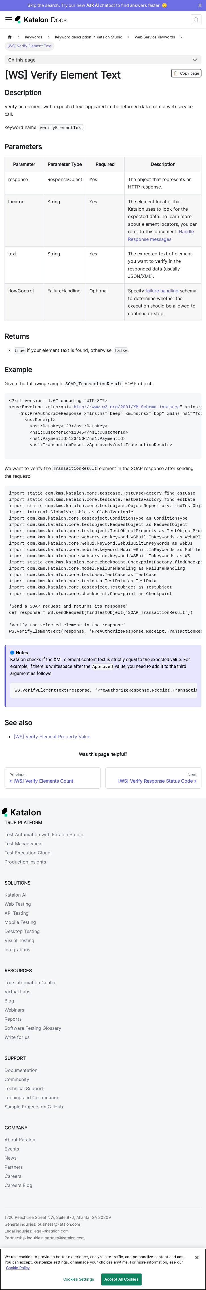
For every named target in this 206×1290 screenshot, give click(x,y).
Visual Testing (19, 940)
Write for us (17, 1037)
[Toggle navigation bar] (9, 19)
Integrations (17, 949)
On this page (21, 60)
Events (12, 1149)
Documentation (21, 1070)
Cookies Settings (78, 1279)
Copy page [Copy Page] (186, 73)
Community (17, 1079)
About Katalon (20, 1140)
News (10, 1158)
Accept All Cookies (121, 1279)
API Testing (17, 913)
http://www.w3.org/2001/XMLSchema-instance (127, 407)
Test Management (24, 843)
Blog (9, 1001)
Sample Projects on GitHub (34, 1106)
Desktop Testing (22, 931)
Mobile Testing (20, 922)
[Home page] (10, 37)
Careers (13, 1176)
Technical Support (24, 1088)
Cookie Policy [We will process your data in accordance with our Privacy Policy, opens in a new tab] (18, 1268)
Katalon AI (15, 895)
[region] (103, 1269)
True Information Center (30, 982)
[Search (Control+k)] (196, 19)
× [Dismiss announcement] (200, 5)
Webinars (14, 1010)
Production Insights (25, 862)
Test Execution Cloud (28, 853)
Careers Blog (18, 1185)
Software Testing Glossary (33, 1028)
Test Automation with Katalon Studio (44, 834)
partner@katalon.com (65, 1237)
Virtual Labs (17, 991)
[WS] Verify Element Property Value (52, 736)
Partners (14, 1167)
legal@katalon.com (51, 1231)
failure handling (162, 291)
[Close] (197, 1257)
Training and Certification (32, 1097)
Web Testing (18, 904)
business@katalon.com (58, 1224)
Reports (13, 1019)
